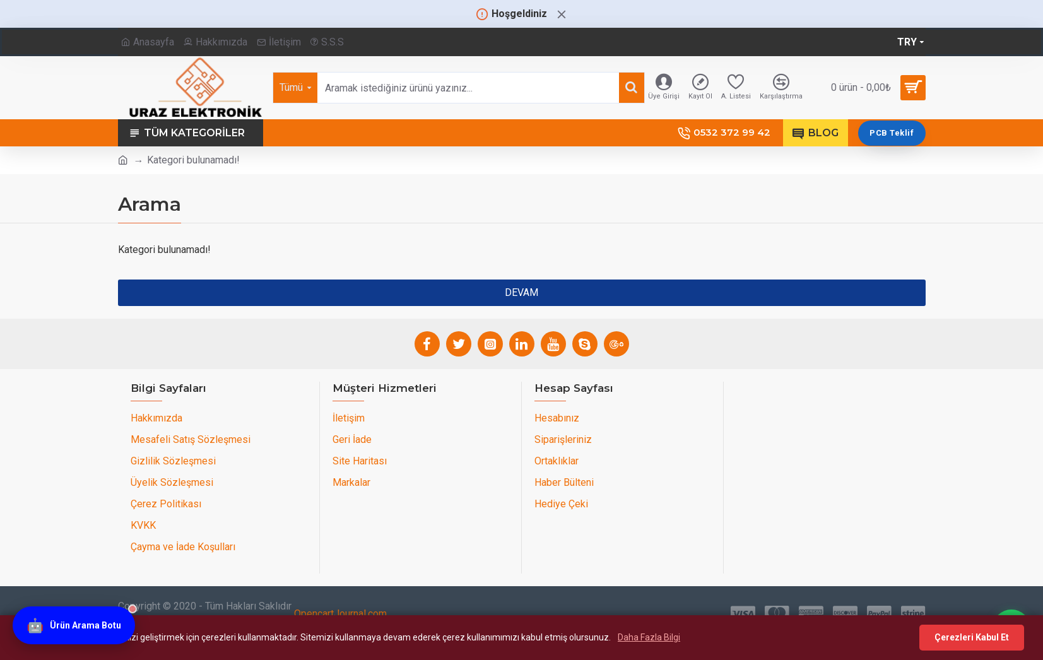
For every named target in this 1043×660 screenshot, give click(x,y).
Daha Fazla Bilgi (649, 637)
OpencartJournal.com (340, 614)
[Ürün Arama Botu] (74, 626)
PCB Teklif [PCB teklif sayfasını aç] (891, 133)
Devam (521, 292)
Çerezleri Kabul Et (971, 637)
